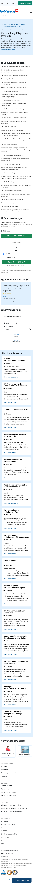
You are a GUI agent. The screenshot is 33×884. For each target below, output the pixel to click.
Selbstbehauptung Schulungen (12, 26)
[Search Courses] (15, 15)
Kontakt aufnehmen (22, 880)
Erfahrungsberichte (9, 834)
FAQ (2, 840)
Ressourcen (6, 776)
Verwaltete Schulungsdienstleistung (16, 808)
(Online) (8, 254)
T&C (2, 844)
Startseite (4, 24)
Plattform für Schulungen (11, 811)
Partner (4, 828)
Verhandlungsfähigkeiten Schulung (13, 29)
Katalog (4, 766)
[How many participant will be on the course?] (16, 247)
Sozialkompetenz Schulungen (17, 24)
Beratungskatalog (8, 795)
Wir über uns (6, 821)
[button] (30, 329)
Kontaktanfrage (25, 3)
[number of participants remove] (16, 244)
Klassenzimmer (10, 257)
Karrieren (5, 837)
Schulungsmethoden (9, 773)
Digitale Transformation (11, 805)
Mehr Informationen (8, 50)
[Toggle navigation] (31, 11)
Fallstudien (5, 789)
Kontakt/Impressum (9, 824)
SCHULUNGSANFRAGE (16, 235)
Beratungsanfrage (8, 792)
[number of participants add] (16, 250)
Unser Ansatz (6, 786)
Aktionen (4, 770)
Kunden (4, 831)
